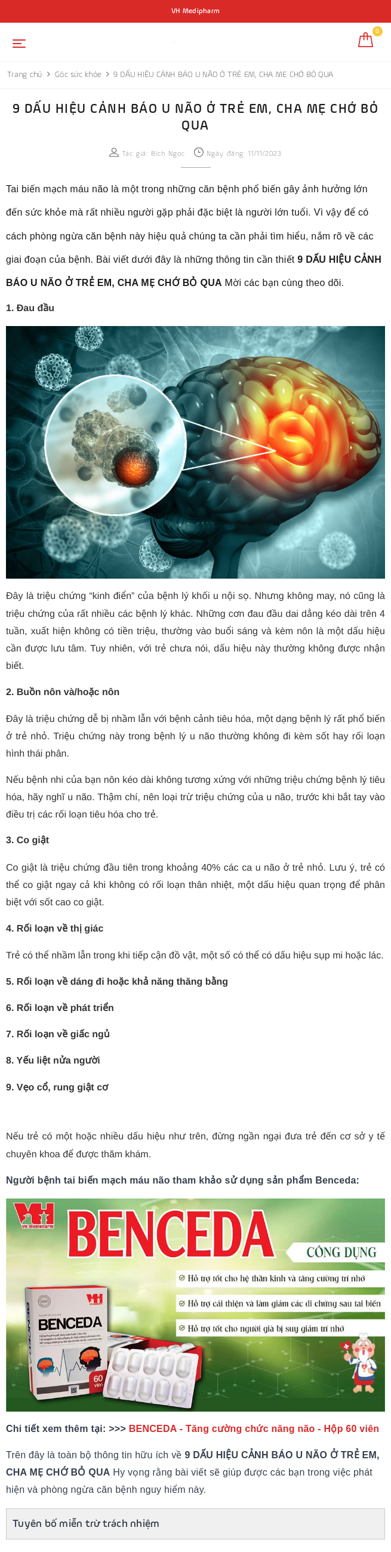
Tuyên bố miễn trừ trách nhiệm (86, 1524)
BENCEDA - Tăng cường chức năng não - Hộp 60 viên (254, 1429)
